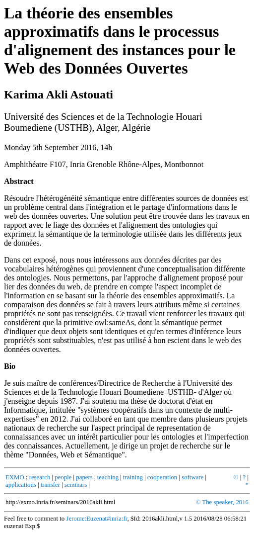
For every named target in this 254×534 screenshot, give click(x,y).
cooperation (162, 477)
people (63, 477)
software (192, 477)
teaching (108, 477)
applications (20, 484)
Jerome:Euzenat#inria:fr (96, 518)
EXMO (14, 477)
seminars (75, 484)
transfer (50, 484)
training (133, 477)
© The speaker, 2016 (222, 502)
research (40, 477)
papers (84, 477)
